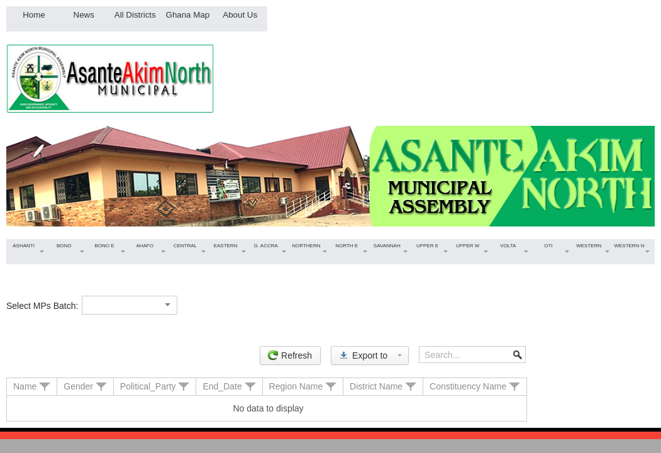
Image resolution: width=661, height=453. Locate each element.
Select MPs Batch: (42, 306)
